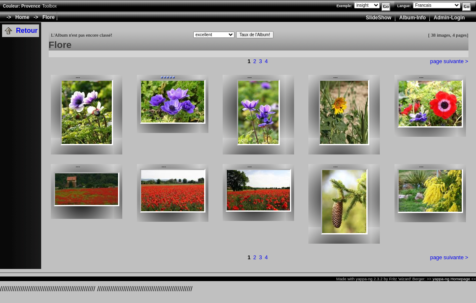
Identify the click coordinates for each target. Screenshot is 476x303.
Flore (48, 17)
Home (22, 17)
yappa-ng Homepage (452, 278)
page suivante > (449, 61)
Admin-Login (449, 18)
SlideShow (379, 18)
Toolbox (49, 6)
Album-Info (412, 18)
